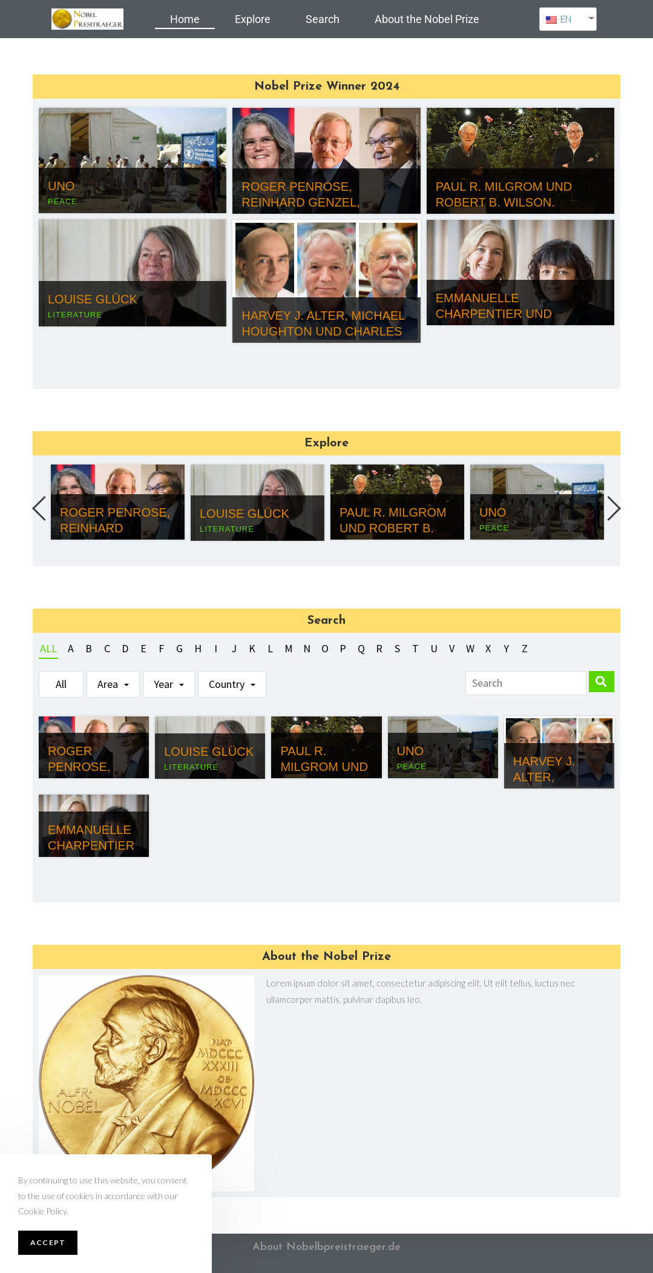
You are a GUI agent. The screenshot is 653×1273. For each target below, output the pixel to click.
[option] (118, 502)
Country (226, 684)
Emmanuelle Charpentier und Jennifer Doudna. (495, 313)
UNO (61, 186)
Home (185, 19)
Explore (253, 19)
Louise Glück (92, 299)
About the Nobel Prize (427, 19)
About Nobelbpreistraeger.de (326, 1247)
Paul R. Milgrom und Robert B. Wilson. (393, 528)
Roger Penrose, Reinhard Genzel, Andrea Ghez (300, 202)
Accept (47, 1242)
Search (323, 19)
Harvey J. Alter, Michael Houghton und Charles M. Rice (322, 331)
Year (163, 684)
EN (558, 18)
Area (107, 684)
